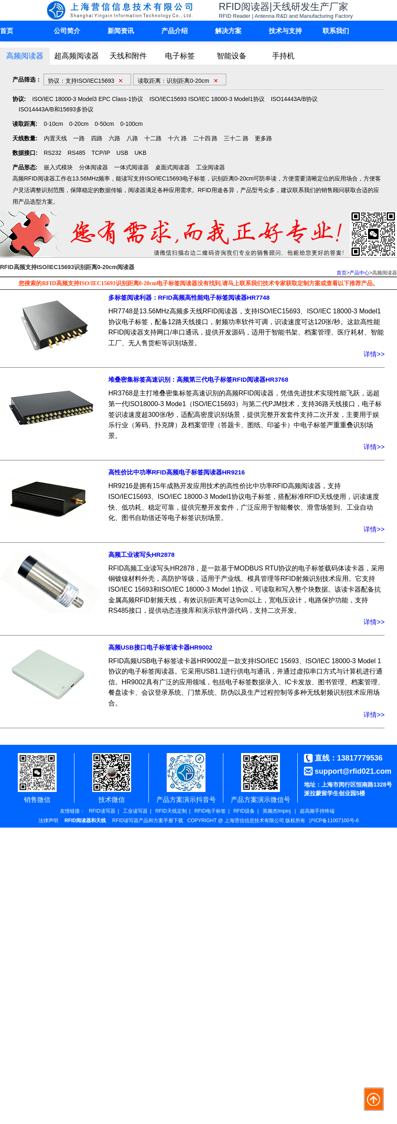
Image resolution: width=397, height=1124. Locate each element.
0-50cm (104, 123)
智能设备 (231, 56)
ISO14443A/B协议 (294, 99)
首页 (6, 30)
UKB (140, 152)
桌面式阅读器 (172, 167)
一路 (79, 138)
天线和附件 (128, 56)
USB (122, 152)
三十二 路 (236, 138)
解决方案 (228, 30)
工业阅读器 (210, 167)
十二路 (153, 138)
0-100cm (131, 123)
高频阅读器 (24, 56)
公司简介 (67, 30)
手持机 (283, 56)
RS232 (53, 152)
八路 (132, 138)
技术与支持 (285, 30)
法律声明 (48, 820)
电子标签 (180, 56)
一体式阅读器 (131, 167)
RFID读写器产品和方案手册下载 (147, 820)
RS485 (76, 152)
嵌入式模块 (58, 167)
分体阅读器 (93, 167)
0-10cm (53, 123)
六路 (114, 138)
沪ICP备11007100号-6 (334, 820)
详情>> (374, 354)
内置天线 (55, 138)
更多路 (263, 138)
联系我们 (336, 30)
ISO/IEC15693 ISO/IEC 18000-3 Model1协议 (207, 99)
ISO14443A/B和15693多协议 (56, 109)
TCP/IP (100, 152)
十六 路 (177, 138)
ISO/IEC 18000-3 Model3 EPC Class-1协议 (87, 99)
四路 (97, 138)
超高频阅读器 (76, 56)
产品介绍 (174, 30)
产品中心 (359, 273)
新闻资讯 (121, 30)
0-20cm (78, 123)
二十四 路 (205, 138)
